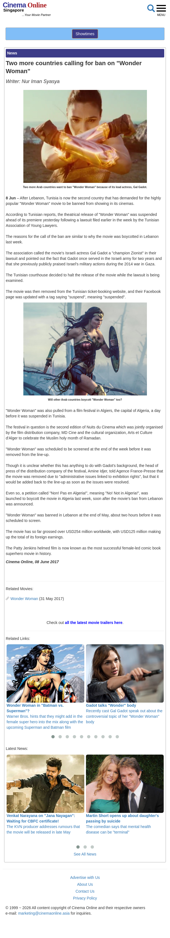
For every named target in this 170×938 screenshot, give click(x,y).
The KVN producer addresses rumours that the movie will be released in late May (45, 794)
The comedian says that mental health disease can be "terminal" (125, 794)
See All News (85, 854)
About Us (85, 884)
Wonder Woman (24, 598)
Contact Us (85, 891)
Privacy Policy (85, 898)
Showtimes (85, 34)
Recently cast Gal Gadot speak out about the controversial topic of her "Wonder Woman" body (125, 684)
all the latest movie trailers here (93, 622)
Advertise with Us (85, 877)
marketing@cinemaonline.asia (44, 913)
